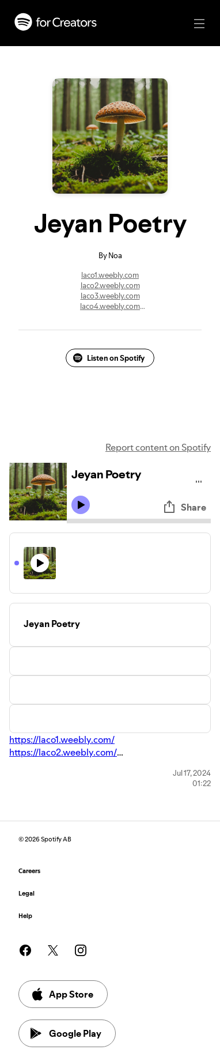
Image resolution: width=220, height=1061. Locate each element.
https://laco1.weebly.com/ (62, 739)
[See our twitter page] (53, 950)
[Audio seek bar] (139, 521)
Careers (29, 871)
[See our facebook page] (25, 950)
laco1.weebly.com (110, 275)
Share (184, 507)
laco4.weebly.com (110, 306)
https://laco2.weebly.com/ (63, 752)
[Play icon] (80, 505)
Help (25, 916)
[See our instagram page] (81, 950)
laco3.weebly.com (110, 295)
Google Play (66, 1033)
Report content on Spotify (158, 447)
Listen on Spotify (109, 358)
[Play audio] (199, 480)
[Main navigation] (199, 24)
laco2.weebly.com (110, 285)
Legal (26, 893)
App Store (62, 994)
